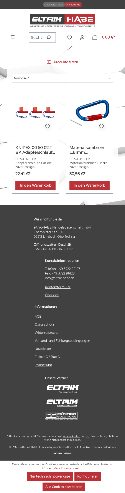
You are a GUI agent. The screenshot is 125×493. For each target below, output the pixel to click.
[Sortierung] (62, 78)
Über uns (52, 295)
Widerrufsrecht (46, 333)
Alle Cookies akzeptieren (63, 487)
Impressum (43, 365)
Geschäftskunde (54, 4)
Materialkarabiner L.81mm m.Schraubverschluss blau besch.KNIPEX (89, 150)
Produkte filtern (62, 62)
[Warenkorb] (104, 37)
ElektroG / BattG (47, 357)
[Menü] (13, 36)
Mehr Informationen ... (68, 468)
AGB (38, 317)
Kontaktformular (58, 287)
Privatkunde (73, 4)
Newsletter (43, 349)
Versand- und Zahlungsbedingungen (62, 341)
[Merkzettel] (70, 37)
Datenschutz (44, 325)
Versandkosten (71, 436)
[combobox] (36, 37)
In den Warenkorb (35, 185)
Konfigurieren (87, 476)
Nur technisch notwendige (50, 476)
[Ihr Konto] (83, 37)
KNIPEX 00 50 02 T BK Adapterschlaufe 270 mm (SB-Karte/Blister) (35, 150)
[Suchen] (49, 37)
